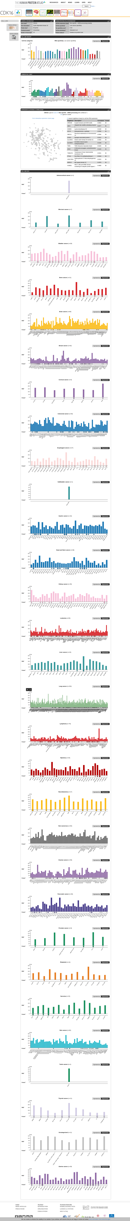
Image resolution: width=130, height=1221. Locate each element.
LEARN (77, 2)
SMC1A (69, 134)
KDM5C (69, 129)
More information (93, 1219)
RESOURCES (54, 2)
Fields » (93, 6)
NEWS (70, 2)
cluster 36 (56, 112)
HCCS (69, 131)
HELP (89, 2)
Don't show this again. (105, 1219)
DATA (83, 2)
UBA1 (68, 126)
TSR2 (68, 146)
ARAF (69, 149)
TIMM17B (70, 153)
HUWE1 (69, 165)
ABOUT (63, 2)
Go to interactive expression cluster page (43, 118)
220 (61, 114)
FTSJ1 (69, 156)
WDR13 (69, 162)
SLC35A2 (69, 139)
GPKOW (69, 123)
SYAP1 (69, 137)
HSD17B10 (70, 159)
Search (86, 6)
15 (67, 118)
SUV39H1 (70, 143)
